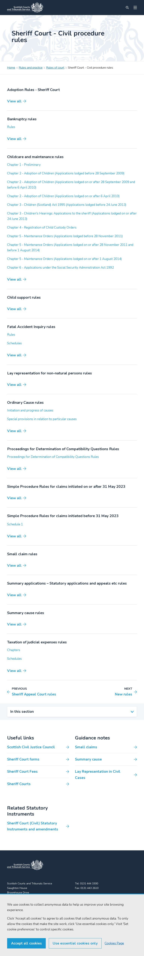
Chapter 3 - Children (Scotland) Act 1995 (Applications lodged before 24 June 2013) (66, 205)
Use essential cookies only (75, 943)
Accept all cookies (26, 943)
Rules (11, 127)
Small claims (86, 747)
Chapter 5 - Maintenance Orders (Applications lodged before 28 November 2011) (65, 236)
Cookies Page (114, 943)
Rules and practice (31, 68)
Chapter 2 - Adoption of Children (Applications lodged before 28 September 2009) (65, 173)
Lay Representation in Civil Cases (97, 774)
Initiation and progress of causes (30, 410)
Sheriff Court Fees (22, 771)
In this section (22, 711)
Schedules (14, 343)
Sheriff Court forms (23, 759)
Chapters (13, 650)
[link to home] (25, 865)
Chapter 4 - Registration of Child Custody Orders (41, 227)
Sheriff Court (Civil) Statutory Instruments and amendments (32, 826)
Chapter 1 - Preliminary (24, 165)
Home (11, 68)
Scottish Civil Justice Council (31, 747)
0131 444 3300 (89, 883)
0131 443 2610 (89, 888)
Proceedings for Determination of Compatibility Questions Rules (53, 457)
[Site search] (127, 7)
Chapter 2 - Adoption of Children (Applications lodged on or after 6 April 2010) (63, 196)
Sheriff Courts (19, 784)
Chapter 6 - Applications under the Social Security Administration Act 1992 (60, 267)
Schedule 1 (15, 524)
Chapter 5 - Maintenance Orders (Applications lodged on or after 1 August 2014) (64, 259)
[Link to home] (25, 7)
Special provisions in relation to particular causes (42, 419)
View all (14, 101)
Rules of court (55, 68)
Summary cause (88, 759)
